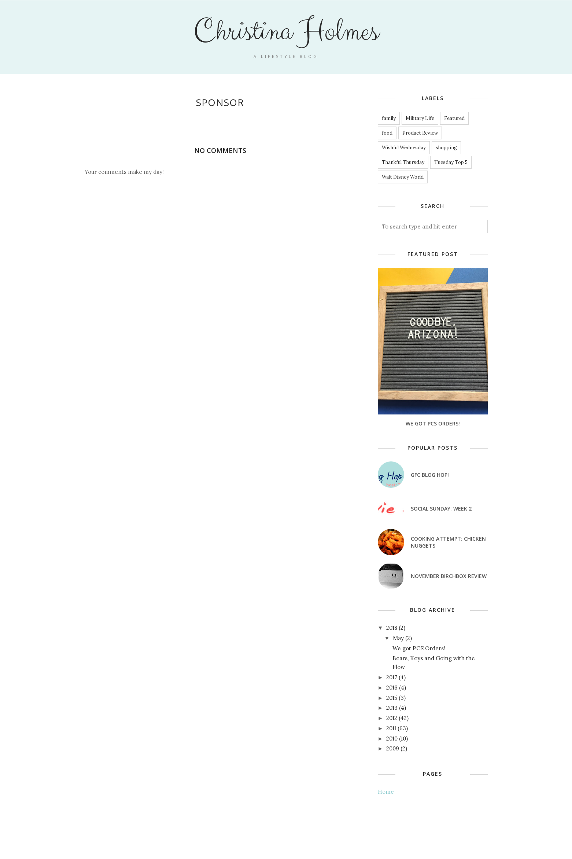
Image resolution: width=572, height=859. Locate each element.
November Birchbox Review (449, 576)
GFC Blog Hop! (430, 474)
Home (386, 791)
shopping (446, 148)
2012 (391, 717)
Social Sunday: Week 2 (441, 508)
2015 (391, 697)
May (398, 638)
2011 (391, 728)
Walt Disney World (403, 177)
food (387, 133)
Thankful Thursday (403, 162)
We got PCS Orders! (433, 423)
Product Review (420, 133)
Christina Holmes (286, 31)
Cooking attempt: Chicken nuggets (448, 542)
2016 (392, 687)
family (389, 118)
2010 (392, 738)
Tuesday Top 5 (451, 162)
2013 (392, 707)
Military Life (420, 118)
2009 (392, 748)
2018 (391, 627)
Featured (454, 118)
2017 (391, 677)
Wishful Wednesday (404, 148)
